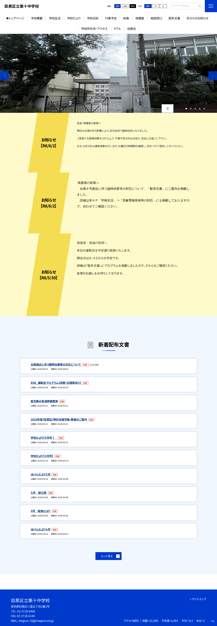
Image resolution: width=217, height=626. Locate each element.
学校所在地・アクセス (94, 28)
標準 (148, 6)
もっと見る (107, 556)
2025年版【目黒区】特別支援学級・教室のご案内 (59, 419)
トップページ (16, 18)
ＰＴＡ (117, 28)
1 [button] (186, 108)
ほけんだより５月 (41, 474)
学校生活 (54, 18)
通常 (117, 6)
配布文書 (174, 18)
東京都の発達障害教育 (45, 401)
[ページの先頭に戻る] (212, 621)
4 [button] (200, 108)
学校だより (74, 18)
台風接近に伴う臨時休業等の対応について (56, 364)
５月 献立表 (39, 493)
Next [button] (212, 75)
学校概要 (37, 18)
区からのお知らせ (197, 18)
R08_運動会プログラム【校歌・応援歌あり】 (56, 383)
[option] (108, 73)
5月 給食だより (41, 511)
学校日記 (92, 18)
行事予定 (111, 18)
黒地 (133, 6)
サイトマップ (199, 599)
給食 (126, 18)
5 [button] (204, 108)
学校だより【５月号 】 (44, 438)
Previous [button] (4, 75)
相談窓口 (156, 18)
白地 (125, 6)
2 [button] (191, 108)
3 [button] (195, 108)
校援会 (131, 28)
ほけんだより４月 (41, 529)
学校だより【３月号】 (42, 456)
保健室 (139, 18)
